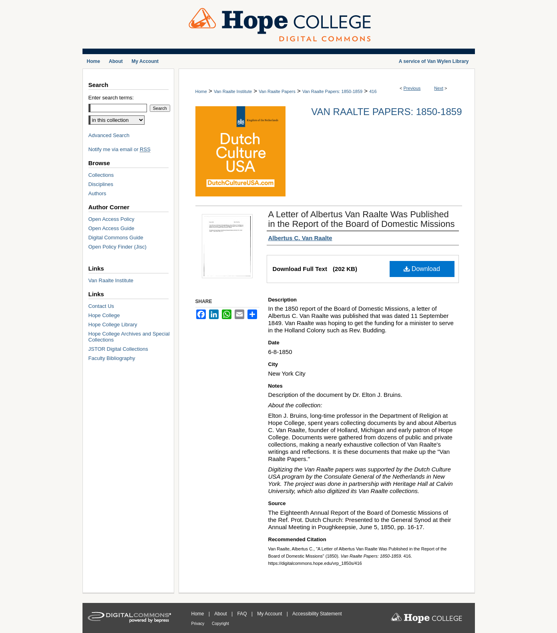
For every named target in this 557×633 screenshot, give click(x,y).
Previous (412, 88)
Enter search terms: (111, 98)
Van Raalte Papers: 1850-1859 (332, 91)
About (221, 614)
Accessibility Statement (317, 614)
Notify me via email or (119, 149)
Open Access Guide (111, 228)
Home (201, 91)
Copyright (220, 623)
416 (372, 91)
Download (422, 268)
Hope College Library (112, 325)
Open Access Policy (111, 219)
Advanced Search (109, 135)
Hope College (104, 315)
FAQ (242, 614)
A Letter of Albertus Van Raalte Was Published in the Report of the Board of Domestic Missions (361, 219)
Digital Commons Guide (115, 238)
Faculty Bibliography (111, 358)
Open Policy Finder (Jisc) (117, 247)
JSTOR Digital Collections (118, 349)
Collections (101, 175)
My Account (270, 614)
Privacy (198, 623)
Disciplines (100, 184)
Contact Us (101, 306)
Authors (97, 193)
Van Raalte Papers (277, 91)
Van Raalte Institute (233, 91)
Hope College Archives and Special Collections (129, 337)
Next (438, 88)
